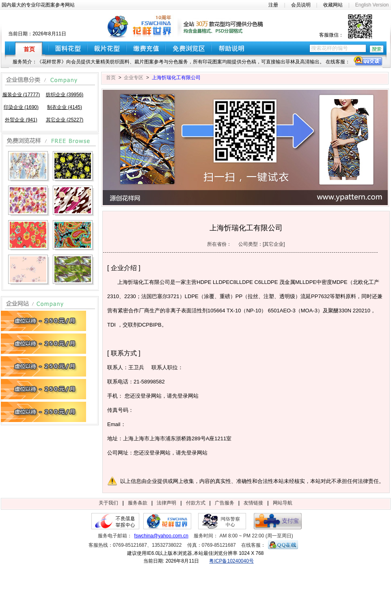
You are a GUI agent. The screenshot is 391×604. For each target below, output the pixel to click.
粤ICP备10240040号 (231, 561)
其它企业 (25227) (65, 120)
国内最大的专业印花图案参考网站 (38, 5)
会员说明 (301, 5)
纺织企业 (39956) (65, 94)
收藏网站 (333, 5)
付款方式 (195, 503)
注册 (273, 5)
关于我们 (108, 503)
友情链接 (253, 503)
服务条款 (137, 503)
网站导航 (282, 503)
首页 (111, 77)
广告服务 (224, 503)
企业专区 (133, 77)
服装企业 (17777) (21, 94)
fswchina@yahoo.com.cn (161, 536)
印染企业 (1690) (21, 107)
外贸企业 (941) (21, 120)
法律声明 (166, 503)
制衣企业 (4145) (64, 107)
